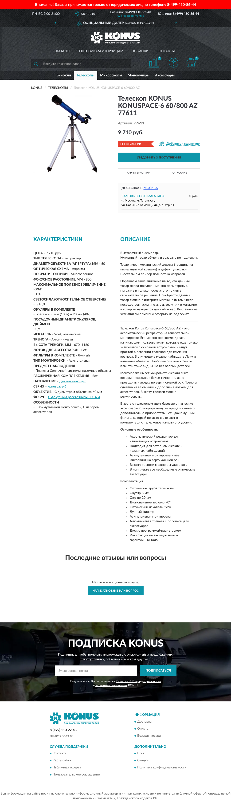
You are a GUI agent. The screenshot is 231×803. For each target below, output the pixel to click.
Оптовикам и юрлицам (101, 51)
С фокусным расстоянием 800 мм (74, 397)
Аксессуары (165, 75)
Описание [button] (179, 172)
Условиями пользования (111, 685)
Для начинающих (72, 381)
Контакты (166, 51)
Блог (141, 753)
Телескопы (85, 75)
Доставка (144, 721)
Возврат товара (149, 735)
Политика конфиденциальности (161, 767)
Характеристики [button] (138, 172)
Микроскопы (111, 75)
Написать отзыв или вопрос (116, 590)
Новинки (140, 51)
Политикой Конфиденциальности (138, 681)
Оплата (143, 728)
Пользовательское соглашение (76, 774)
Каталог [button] (63, 51)
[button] (130, 15)
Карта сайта (62, 760)
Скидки (143, 760)
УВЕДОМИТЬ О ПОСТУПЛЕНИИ (159, 157)
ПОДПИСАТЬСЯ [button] (158, 670)
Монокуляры (138, 75)
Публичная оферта (67, 767)
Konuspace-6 (56, 386)
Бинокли (63, 75)
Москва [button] (151, 188)
